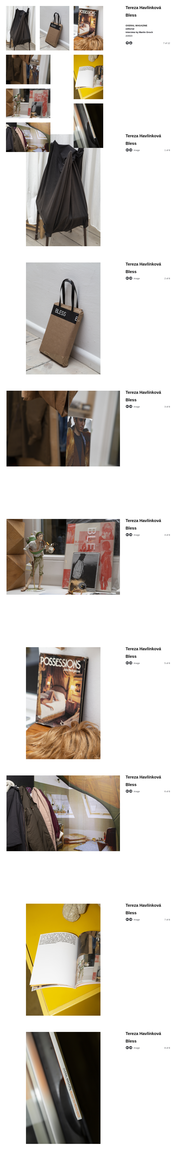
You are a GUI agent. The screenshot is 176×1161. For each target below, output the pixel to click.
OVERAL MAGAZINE (136, 25)
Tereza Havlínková (143, 7)
